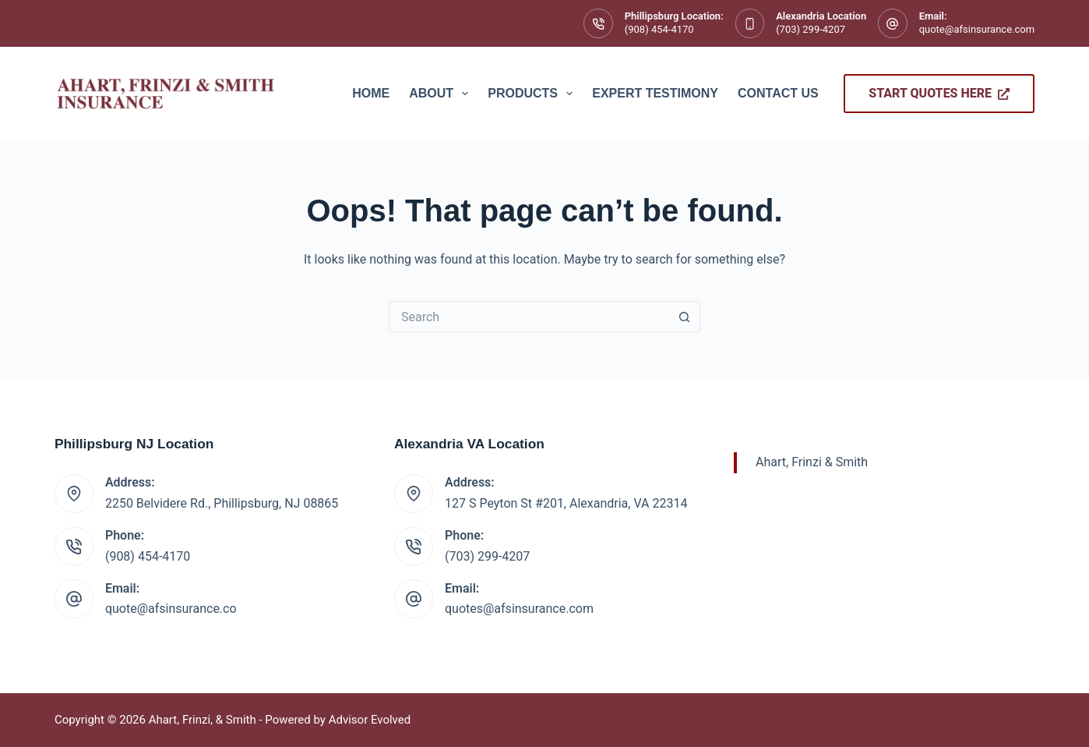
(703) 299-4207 (810, 29)
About (441, 93)
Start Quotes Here (939, 93)
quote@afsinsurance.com (976, 29)
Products (533, 93)
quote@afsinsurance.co (171, 608)
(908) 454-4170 (659, 29)
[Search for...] (529, 316)
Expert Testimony (655, 93)
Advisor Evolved (370, 720)
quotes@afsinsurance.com (519, 608)
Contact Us (778, 93)
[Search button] (684, 316)
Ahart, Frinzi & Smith (812, 462)
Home (370, 93)
